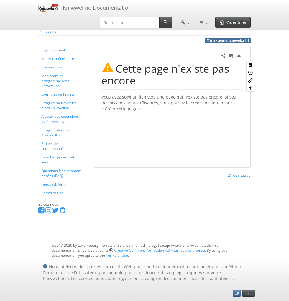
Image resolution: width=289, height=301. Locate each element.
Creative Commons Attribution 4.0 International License (159, 250)
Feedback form (53, 184)
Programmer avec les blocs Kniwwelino (59, 105)
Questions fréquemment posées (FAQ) (61, 173)
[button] (185, 22)
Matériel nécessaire (57, 58)
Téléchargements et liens (57, 159)
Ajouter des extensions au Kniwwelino (60, 119)
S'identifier (239, 176)
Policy (248, 293)
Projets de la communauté (52, 146)
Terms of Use (52, 192)
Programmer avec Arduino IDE (56, 132)
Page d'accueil (53, 50)
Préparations (52, 67)
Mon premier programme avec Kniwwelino (55, 80)
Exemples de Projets (58, 94)
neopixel (50, 31)
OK (236, 293)
